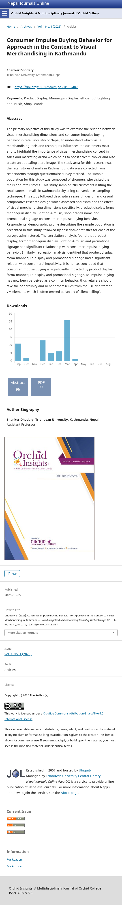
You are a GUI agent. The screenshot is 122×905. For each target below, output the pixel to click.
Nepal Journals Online (28, 3)
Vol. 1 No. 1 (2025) (49, 26)
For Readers (15, 859)
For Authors (15, 866)
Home (11, 26)
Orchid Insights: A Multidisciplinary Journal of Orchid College (55, 13)
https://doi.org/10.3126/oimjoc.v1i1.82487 (46, 87)
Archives (26, 26)
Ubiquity (85, 770)
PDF (14, 574)
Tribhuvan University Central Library (73, 776)
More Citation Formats (23, 633)
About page (69, 793)
